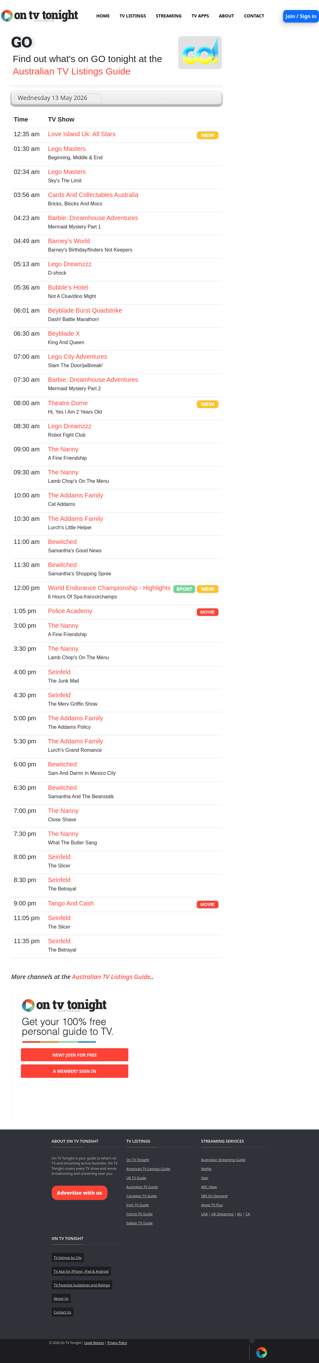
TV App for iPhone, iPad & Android (81, 1271)
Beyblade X (64, 333)
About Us (61, 1298)
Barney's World (69, 241)
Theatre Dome (68, 403)
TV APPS (200, 16)
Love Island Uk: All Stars (82, 134)
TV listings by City (68, 1257)
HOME (103, 16)
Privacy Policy (117, 1343)
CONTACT (254, 16)
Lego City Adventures (77, 356)
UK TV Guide (136, 1177)
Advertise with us (79, 1192)
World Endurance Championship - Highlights (109, 587)
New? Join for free (74, 1055)
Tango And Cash (71, 903)
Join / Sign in (301, 16)
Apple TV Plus (212, 1204)
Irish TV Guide (137, 1204)
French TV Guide (139, 1214)
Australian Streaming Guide (223, 1159)
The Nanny (63, 449)
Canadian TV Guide (141, 1195)
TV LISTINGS (133, 16)
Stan (204, 1177)
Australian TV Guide (142, 1186)
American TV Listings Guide (148, 1168)
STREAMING (169, 16)
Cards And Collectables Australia (93, 194)
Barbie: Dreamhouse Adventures (93, 217)
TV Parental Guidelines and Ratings (82, 1285)
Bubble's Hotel (68, 287)
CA (247, 1214)
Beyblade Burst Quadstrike (85, 310)
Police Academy (70, 610)
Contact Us (62, 1312)
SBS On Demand (214, 1195)
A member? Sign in (74, 1071)
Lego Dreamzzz (70, 264)
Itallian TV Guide (139, 1223)
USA (204, 1214)
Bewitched (62, 541)
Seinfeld (59, 672)
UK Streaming (222, 1214)
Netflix (206, 1168)
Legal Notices (94, 1343)
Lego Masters (67, 148)
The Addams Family (75, 495)
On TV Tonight (137, 1159)
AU (239, 1214)
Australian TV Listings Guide (72, 71)
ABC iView (209, 1186)
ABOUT (226, 16)
